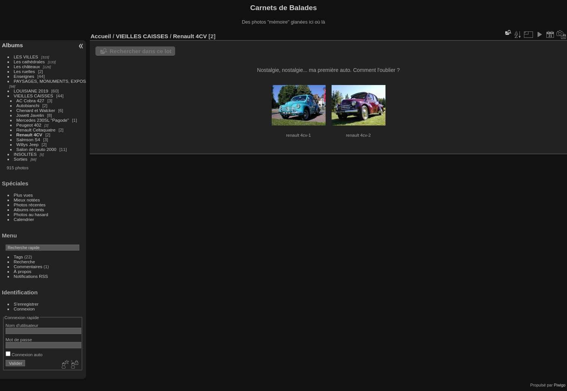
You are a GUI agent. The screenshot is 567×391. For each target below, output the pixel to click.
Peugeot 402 (29, 124)
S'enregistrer (26, 303)
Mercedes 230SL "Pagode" (42, 120)
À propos (22, 271)
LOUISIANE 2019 (31, 90)
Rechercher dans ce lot (140, 51)
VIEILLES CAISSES (33, 95)
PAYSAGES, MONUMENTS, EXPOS (50, 81)
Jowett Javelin (30, 115)
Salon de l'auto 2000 (36, 149)
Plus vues (23, 195)
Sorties (21, 159)
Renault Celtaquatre (36, 129)
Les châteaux (27, 66)
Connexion (24, 308)
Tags (18, 256)
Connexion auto (24, 354)
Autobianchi (28, 105)
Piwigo (560, 385)
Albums (12, 45)
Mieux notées (27, 199)
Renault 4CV (29, 134)
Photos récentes (30, 204)
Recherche (24, 261)
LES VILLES (26, 56)
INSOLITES (25, 154)
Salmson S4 (28, 139)
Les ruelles (24, 71)
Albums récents (29, 209)
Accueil (101, 36)
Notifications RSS (31, 276)
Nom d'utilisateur (22, 325)
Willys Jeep (27, 144)
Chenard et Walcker (35, 110)
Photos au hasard (31, 214)
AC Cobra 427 (30, 100)
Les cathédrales (29, 61)
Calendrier (24, 219)
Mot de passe (19, 339)
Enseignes (24, 76)
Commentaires (28, 266)
